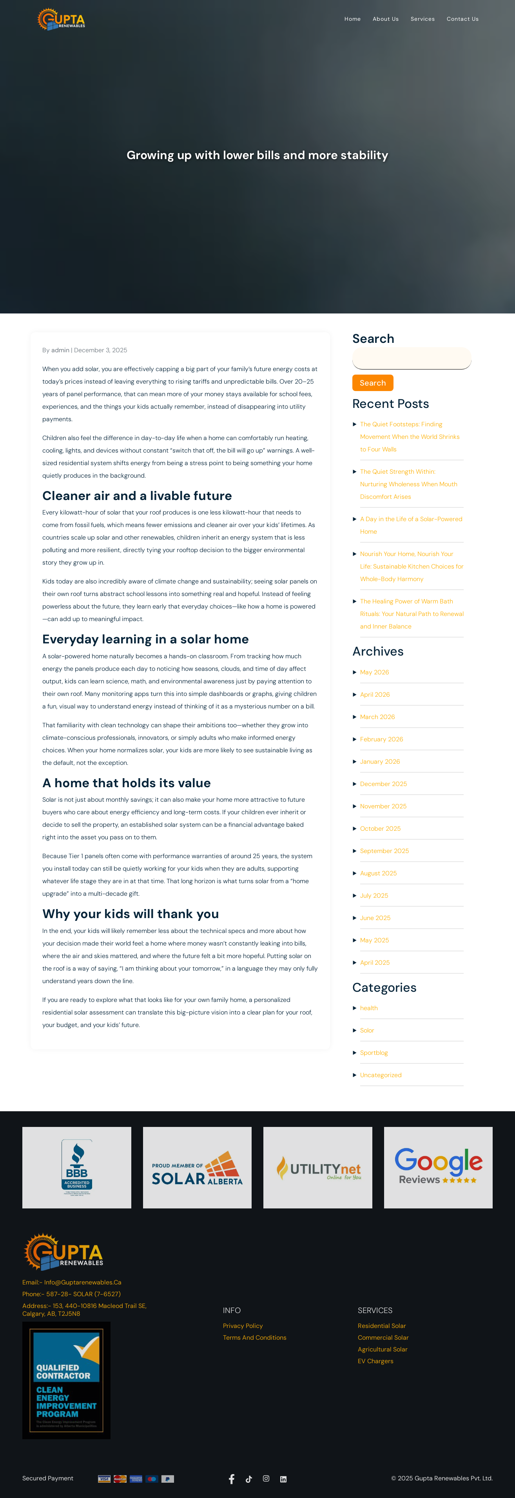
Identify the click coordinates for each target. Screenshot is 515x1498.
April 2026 (375, 694)
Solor (367, 1030)
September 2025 (384, 851)
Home (353, 18)
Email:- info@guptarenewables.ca (71, 1282)
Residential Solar (382, 1326)
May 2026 (374, 672)
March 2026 (377, 717)
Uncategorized (381, 1075)
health (369, 1008)
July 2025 (374, 895)
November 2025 (383, 806)
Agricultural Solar (383, 1349)
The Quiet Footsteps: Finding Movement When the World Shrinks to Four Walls (410, 436)
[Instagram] (266, 1478)
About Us (386, 18)
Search (373, 338)
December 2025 (383, 784)
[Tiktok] (249, 1478)
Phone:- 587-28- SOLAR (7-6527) (71, 1294)
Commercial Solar (383, 1337)
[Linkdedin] (283, 1478)
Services (423, 18)
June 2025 (375, 918)
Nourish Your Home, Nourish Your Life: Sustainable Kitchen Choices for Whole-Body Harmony (412, 566)
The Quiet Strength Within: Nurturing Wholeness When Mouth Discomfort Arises (408, 484)
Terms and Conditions (255, 1337)
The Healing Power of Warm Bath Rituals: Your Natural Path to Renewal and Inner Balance (412, 613)
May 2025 (374, 940)
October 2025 (380, 828)
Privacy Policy (243, 1326)
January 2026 (380, 761)
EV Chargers (376, 1361)
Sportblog (374, 1053)
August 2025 (378, 873)
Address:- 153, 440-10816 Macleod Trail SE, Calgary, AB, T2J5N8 (84, 1310)
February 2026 (381, 739)
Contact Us (463, 18)
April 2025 (375, 962)
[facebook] (232, 1478)
